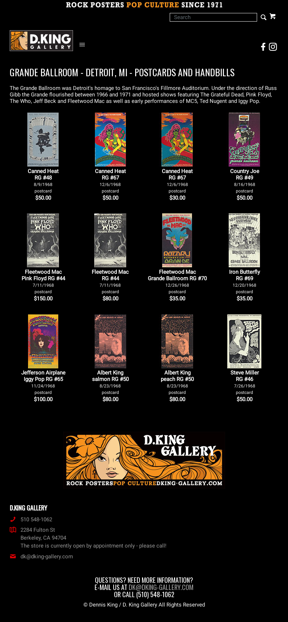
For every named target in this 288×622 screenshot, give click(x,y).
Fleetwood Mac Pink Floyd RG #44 (43, 281)
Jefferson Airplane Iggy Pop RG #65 (43, 382)
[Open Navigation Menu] (83, 44)
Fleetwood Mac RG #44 (110, 281)
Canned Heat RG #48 (43, 181)
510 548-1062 (31, 519)
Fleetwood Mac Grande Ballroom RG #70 (177, 281)
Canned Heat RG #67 (110, 181)
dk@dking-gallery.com (41, 556)
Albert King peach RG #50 (177, 382)
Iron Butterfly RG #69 (244, 281)
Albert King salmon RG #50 (110, 382)
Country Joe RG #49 (244, 181)
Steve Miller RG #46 (244, 382)
